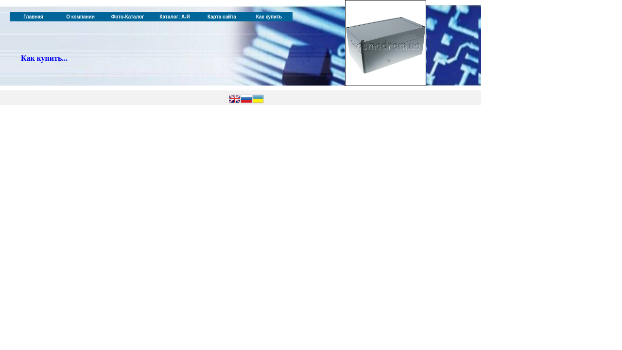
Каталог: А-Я (174, 16)
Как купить (269, 16)
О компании (80, 16)
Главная (33, 16)
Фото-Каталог (127, 16)
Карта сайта (221, 16)
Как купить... (44, 58)
